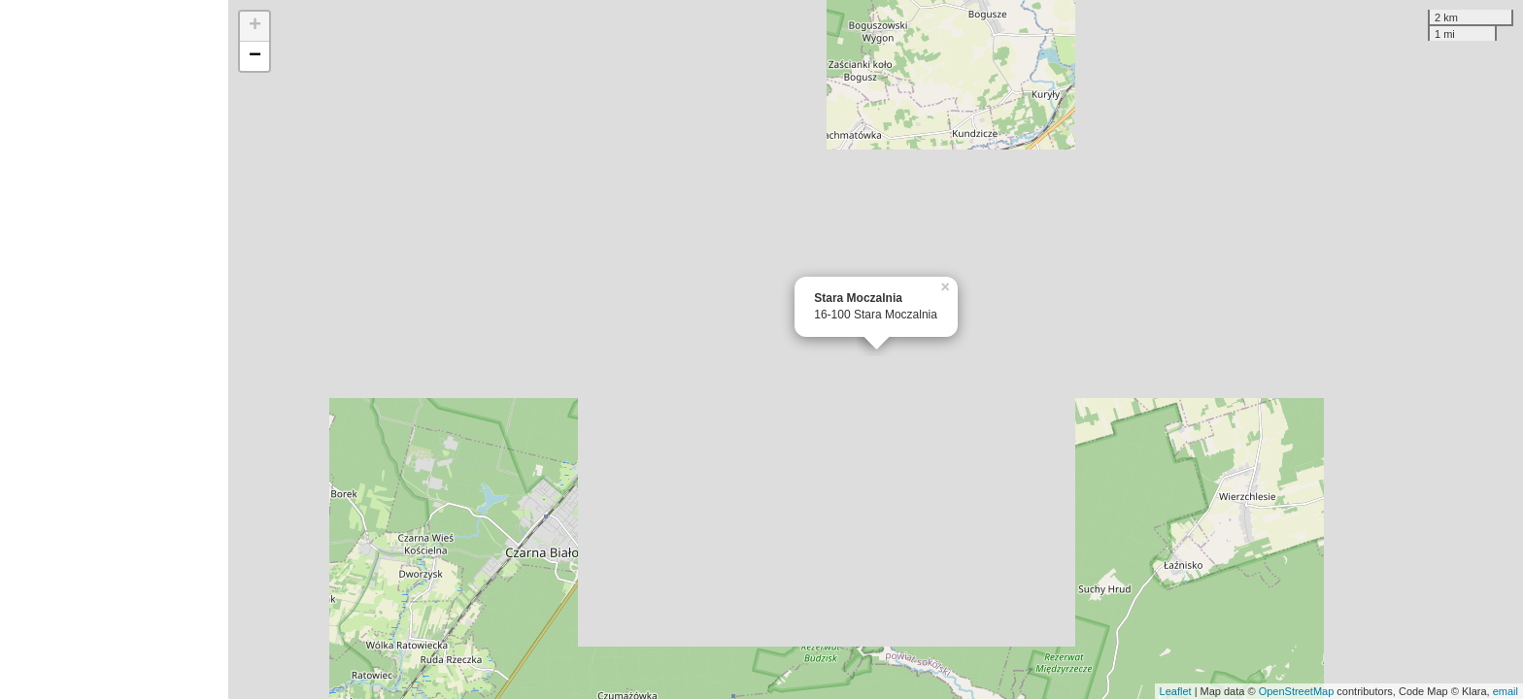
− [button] (255, 56)
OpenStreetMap (1297, 691)
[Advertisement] (114, 349)
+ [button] (255, 26)
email (1505, 691)
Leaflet (1176, 691)
